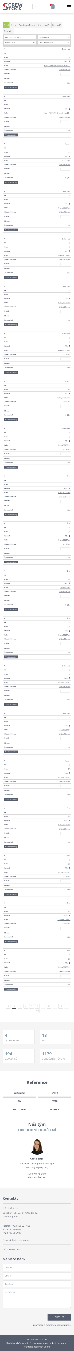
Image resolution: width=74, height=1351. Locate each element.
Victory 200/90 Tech (63, 398)
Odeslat (59, 1317)
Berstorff (56, 25)
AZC (17, 1343)
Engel (6, 25)
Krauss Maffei (44, 25)
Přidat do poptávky (11, 87)
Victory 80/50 (66, 160)
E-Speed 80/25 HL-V (63, 255)
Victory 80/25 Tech (64, 208)
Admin (25, 1343)
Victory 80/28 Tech (64, 303)
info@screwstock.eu (20, 1240)
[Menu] (69, 7)
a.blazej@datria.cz (37, 1177)
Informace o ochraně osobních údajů (52, 1324)
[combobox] (20, 37)
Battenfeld (8, 31)
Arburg (14, 25)
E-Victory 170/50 (65, 587)
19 (37, 1010)
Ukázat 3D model (65, 70)
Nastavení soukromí (42, 1343)
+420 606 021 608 (21, 1225)
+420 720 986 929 (12, 1229)
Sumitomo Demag (27, 25)
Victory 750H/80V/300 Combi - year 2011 (57, 65)
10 (49, 1006)
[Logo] (12, 6)
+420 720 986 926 (37, 1174)
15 (60, 1006)
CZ (35, 6)
